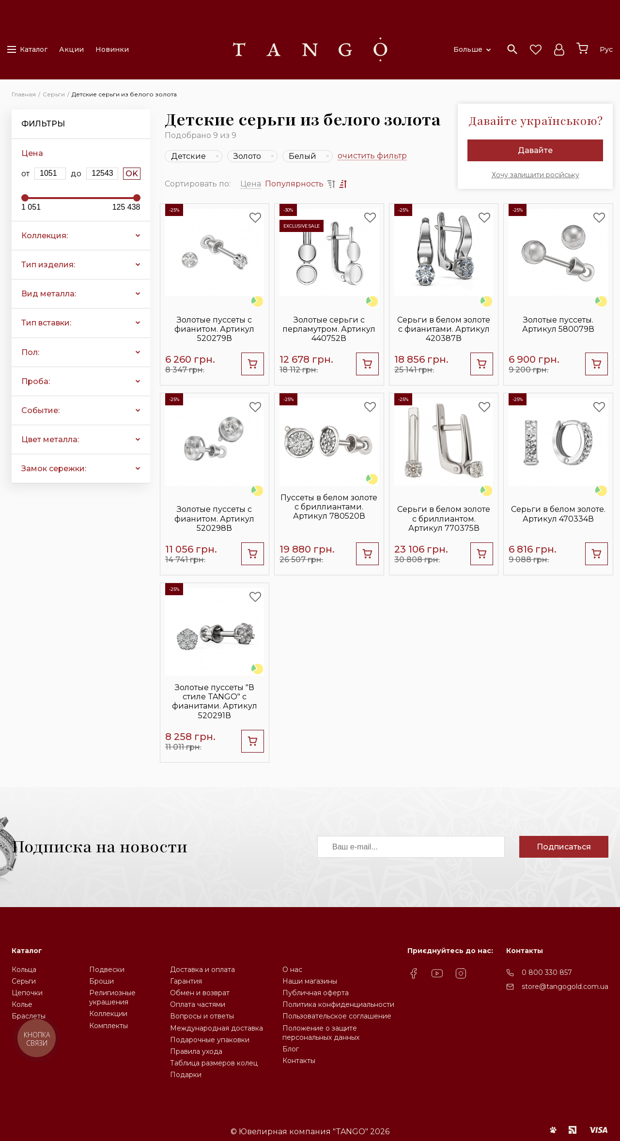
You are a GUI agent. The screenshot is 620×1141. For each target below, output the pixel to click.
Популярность (294, 183)
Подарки (186, 1074)
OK (131, 173)
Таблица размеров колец (214, 1063)
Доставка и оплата (202, 969)
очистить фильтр (372, 156)
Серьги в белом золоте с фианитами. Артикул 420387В (443, 329)
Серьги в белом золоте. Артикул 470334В (558, 514)
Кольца (24, 969)
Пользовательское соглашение (336, 1016)
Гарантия (186, 981)
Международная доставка (216, 1028)
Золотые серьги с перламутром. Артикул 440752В (328, 329)
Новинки (112, 49)
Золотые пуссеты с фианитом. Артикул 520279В (214, 329)
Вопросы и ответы (202, 1016)
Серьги (24, 981)
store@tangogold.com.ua (565, 986)
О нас (292, 969)
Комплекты (108, 1025)
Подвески (106, 969)
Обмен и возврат (200, 992)
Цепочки (27, 992)
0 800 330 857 (547, 972)
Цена (250, 183)
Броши (101, 981)
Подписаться (564, 846)
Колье (22, 1004)
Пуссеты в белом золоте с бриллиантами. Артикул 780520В (328, 507)
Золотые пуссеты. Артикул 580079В (558, 324)
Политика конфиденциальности (338, 1004)
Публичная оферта (315, 992)
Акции (71, 49)
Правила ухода (196, 1051)
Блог (290, 1049)
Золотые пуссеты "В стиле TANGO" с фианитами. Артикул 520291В (214, 701)
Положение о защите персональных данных (320, 1033)
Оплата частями (197, 1004)
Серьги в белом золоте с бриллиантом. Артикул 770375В (443, 518)
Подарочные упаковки (209, 1039)
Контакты (298, 1060)
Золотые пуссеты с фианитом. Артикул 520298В (214, 518)
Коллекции (108, 1013)
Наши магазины (309, 981)
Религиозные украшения (112, 997)
